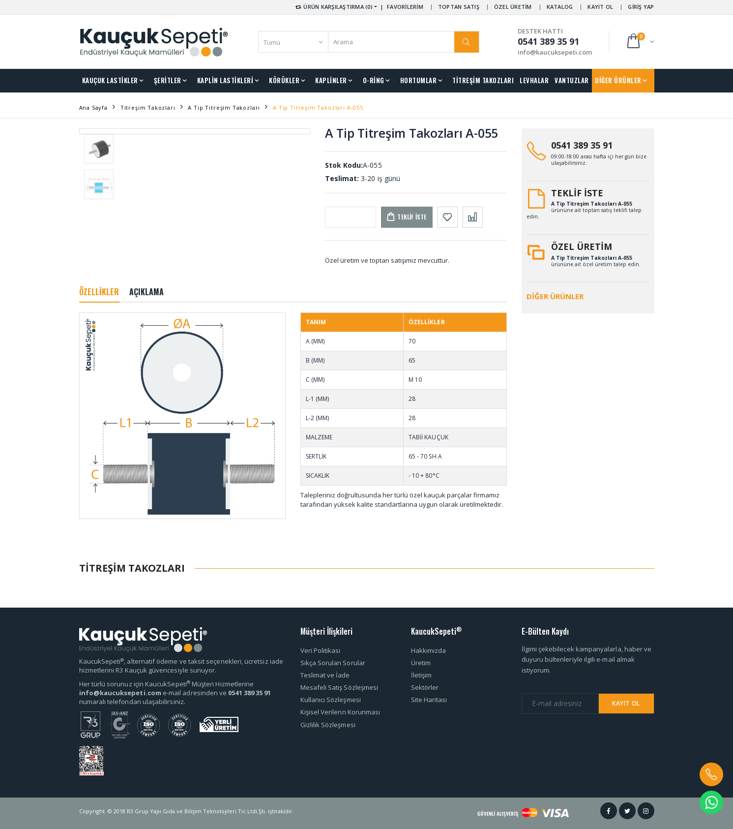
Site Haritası (429, 699)
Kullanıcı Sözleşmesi (330, 699)
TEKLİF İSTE (577, 193)
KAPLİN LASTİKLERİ (225, 80)
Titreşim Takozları (148, 107)
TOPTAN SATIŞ (458, 6)
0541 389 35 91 (582, 145)
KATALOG (560, 6)
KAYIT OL (600, 6)
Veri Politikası (320, 650)
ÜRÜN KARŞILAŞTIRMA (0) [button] (333, 6)
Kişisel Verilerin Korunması (340, 711)
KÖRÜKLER (284, 80)
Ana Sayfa (93, 107)
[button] (639, 41)
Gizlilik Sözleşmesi (327, 724)
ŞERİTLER (167, 80)
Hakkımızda (428, 650)
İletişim (421, 675)
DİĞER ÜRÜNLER (618, 80)
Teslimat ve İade (325, 675)
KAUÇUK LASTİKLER (110, 80)
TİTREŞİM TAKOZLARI (483, 80)
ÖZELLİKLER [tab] (99, 292)
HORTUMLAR (418, 80)
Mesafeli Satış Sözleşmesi (339, 687)
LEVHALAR (534, 80)
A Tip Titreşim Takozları (224, 107)
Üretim (421, 662)
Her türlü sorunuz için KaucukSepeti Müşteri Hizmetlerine (166, 683)
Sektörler (425, 687)
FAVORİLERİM (405, 6)
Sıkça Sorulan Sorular (332, 662)
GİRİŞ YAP (641, 6)
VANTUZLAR (572, 80)
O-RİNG (373, 80)
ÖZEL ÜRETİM (513, 6)
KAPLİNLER (331, 80)
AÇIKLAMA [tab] (146, 292)
